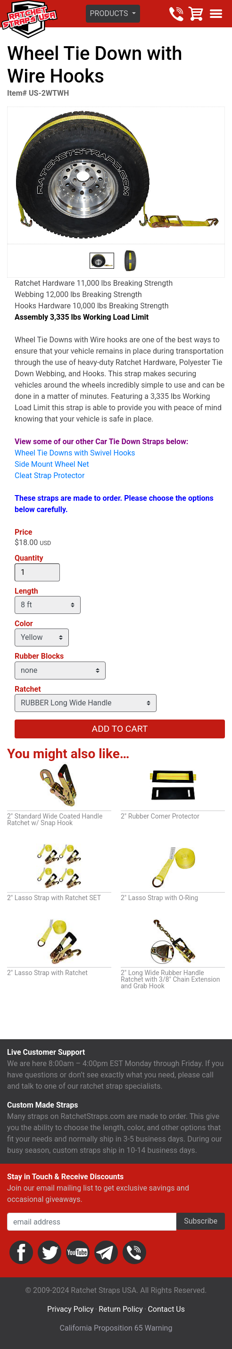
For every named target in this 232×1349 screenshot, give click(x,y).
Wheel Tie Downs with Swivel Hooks (75, 452)
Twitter (49, 1252)
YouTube (78, 1252)
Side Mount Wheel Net (52, 464)
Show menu (216, 14)
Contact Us (166, 1309)
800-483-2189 (176, 14)
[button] (113, 14)
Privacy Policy (70, 1309)
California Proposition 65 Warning (116, 1328)
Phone (134, 1252)
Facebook (21, 1252)
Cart (196, 14)
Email (106, 1252)
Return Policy (120, 1309)
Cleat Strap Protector (49, 475)
